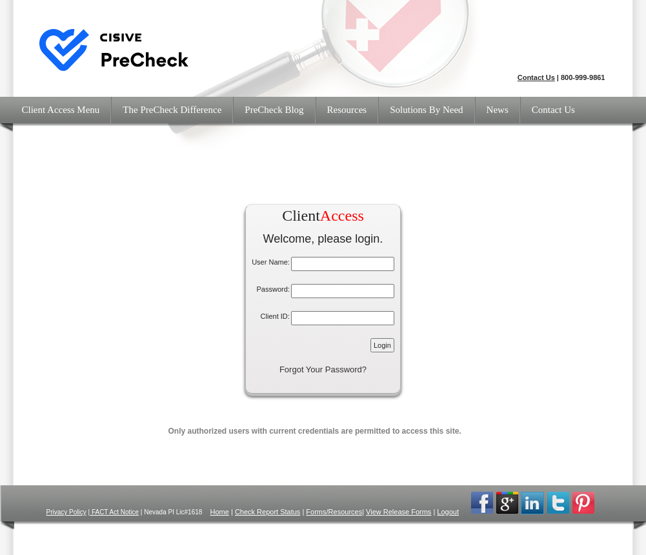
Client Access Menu (61, 110)
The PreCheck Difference (172, 110)
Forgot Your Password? (323, 369)
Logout (448, 512)
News (498, 110)
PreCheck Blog (274, 110)
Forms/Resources (334, 512)
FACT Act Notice (114, 512)
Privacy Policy (66, 512)
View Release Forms (398, 512)
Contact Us (536, 77)
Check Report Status (268, 512)
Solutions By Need (426, 110)
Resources (347, 110)
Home (219, 512)
